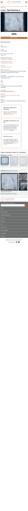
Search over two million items (8, 203)
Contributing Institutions (5, 215)
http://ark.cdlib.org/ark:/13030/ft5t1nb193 (9, 95)
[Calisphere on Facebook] (19, 242)
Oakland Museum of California (7, 6)
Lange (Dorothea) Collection (18, 6)
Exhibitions (3, 221)
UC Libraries (19, 239)
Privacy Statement (4, 230)
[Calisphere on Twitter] (16, 242)
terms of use (5, 130)
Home (2, 209)
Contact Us (3, 236)
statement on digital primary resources (10, 114)
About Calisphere (4, 212)
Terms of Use (3, 227)
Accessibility (3, 233)
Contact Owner (14, 38)
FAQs (2, 224)
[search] (26, 2)
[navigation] (2, 2)
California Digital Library (17, 240)
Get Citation (14, 34)
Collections (3, 218)
